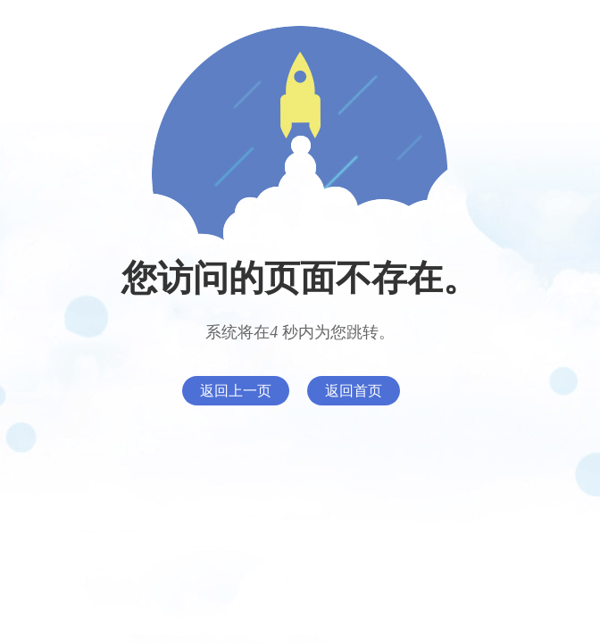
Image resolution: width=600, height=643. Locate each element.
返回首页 (353, 390)
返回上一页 (235, 390)
